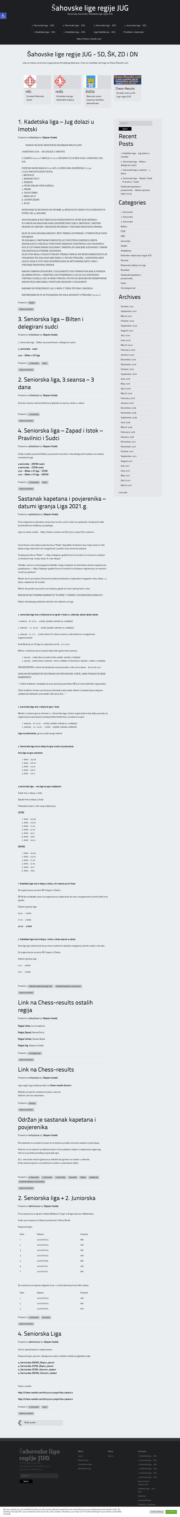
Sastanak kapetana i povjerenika (68, 986)
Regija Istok (24, 1026)
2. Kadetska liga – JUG (74, 32)
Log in (80, 1456)
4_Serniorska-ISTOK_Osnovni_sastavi (37, 1370)
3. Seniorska (33, 363)
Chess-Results (125, 88)
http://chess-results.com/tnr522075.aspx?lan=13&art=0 (45, 1399)
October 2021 (127, 307)
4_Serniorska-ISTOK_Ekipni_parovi (35, 1366)
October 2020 (127, 321)
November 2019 (128, 365)
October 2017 (127, 451)
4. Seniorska (33, 482)
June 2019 (125, 379)
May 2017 (125, 476)
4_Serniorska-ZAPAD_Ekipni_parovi (36, 1363)
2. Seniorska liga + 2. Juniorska (57, 1199)
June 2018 (125, 423)
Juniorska (72, 1177)
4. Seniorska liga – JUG (105, 26)
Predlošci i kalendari (134, 32)
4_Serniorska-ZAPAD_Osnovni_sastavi (37, 1373)
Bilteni (124, 227)
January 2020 (127, 355)
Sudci (45, 363)
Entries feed (83, 1460)
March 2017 (126, 485)
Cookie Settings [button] (157, 1512)
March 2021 (126, 316)
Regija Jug (23, 1046)
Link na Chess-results (46, 1070)
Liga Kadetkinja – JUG (104, 32)
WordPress (37, 1470)
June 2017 (125, 471)
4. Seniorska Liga (39, 1334)
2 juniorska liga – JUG (147, 1460)
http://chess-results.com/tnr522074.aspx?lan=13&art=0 (45, 1393)
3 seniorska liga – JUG (147, 1473)
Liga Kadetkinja (144, 1500)
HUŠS (59, 92)
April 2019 (126, 389)
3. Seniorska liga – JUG (74, 26)
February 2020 (128, 350)
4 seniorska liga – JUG (147, 1477)
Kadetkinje (94, 1177)
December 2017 (128, 442)
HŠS (28, 92)
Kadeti (31, 303)
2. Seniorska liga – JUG (43, 26)
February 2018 (128, 432)
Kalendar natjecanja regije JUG (40, 986)
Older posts (30, 1423)
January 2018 (127, 437)
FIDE (123, 231)
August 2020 (127, 331)
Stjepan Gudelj (49, 138)
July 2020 (125, 336)
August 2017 (127, 461)
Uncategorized (34, 1053)
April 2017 (126, 481)
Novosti (32, 1103)
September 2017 (129, 456)
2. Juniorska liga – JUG (135, 26)
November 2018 (128, 413)
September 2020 (129, 326)
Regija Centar (24, 1039)
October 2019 (127, 369)
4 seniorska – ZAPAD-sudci (31, 464)
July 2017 (125, 466)
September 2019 (129, 374)
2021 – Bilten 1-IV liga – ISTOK (33, 471)
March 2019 (126, 393)
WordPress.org (84, 1469)
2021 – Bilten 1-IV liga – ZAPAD (33, 475)
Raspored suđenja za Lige (133, 265)
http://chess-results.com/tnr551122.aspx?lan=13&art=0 (67, 532)
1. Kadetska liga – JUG (44, 32)
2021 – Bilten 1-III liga (29, 356)
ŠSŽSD (90, 92)
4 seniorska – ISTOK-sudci (31, 468)
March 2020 (127, 345)
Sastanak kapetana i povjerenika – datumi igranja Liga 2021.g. (135, 190)
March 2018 (126, 427)
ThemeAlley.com (41, 1466)
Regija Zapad (24, 1033)
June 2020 (126, 340)
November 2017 (128, 447)
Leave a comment (26, 309)
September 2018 (129, 418)
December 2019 (128, 360)
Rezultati (125, 270)
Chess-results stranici (60, 1086)
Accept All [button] (171, 1512)
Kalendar (142, 1496)
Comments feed (85, 1464)
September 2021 (129, 311)
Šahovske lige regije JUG (90, 8)
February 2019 (128, 398)
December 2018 (128, 408)
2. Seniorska (33, 414)
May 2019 (125, 384)
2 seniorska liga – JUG (147, 1464)
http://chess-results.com (89, 39)
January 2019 (127, 403)
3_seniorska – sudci (28, 349)
